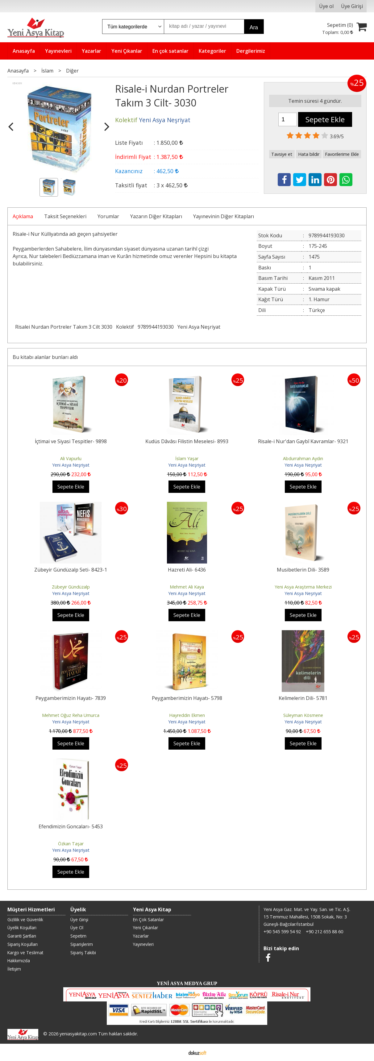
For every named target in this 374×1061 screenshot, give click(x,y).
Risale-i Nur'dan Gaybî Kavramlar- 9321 (303, 441)
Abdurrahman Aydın (303, 458)
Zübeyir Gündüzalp (71, 587)
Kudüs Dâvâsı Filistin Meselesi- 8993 (186, 441)
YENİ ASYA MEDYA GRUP (187, 983)
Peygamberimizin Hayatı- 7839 (70, 698)
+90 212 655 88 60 (324, 931)
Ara (254, 27)
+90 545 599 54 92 (282, 931)
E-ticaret (177, 1052)
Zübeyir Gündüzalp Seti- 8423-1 (70, 569)
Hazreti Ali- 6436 (187, 569)
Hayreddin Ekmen (187, 715)
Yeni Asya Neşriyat (198, 326)
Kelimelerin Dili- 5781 (303, 698)
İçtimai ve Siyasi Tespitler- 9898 (71, 441)
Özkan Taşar (71, 844)
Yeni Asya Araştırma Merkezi (303, 587)
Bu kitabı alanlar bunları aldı (45, 357)
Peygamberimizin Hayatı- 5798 (187, 698)
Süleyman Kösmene (303, 715)
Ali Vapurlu (70, 458)
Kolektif (125, 326)
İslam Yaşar (186, 458)
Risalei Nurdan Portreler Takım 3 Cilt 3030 (63, 326)
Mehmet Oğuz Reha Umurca (70, 715)
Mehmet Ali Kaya (187, 587)
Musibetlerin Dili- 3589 (303, 569)
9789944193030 (156, 326)
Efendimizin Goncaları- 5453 (71, 826)
